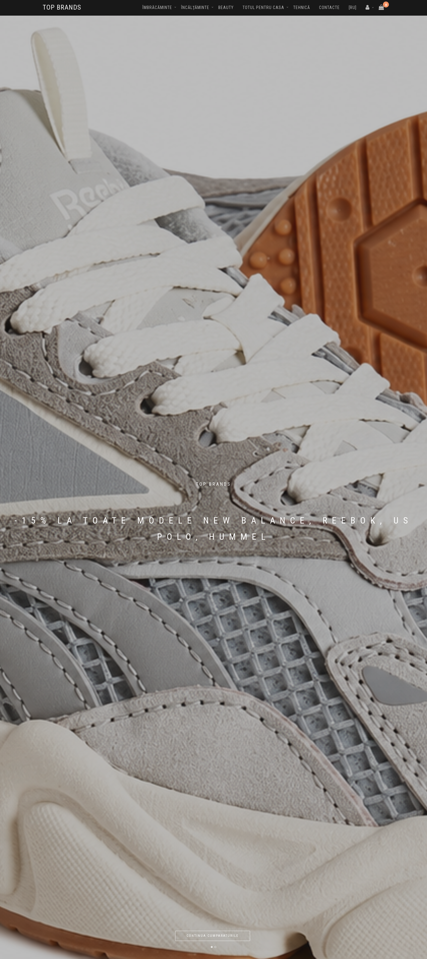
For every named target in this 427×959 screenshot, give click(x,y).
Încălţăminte (195, 7)
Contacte (329, 7)
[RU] (353, 7)
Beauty (226, 7)
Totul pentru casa (263, 7)
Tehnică (301, 7)
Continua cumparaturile (213, 936)
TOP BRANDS (62, 7)
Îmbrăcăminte (157, 7)
